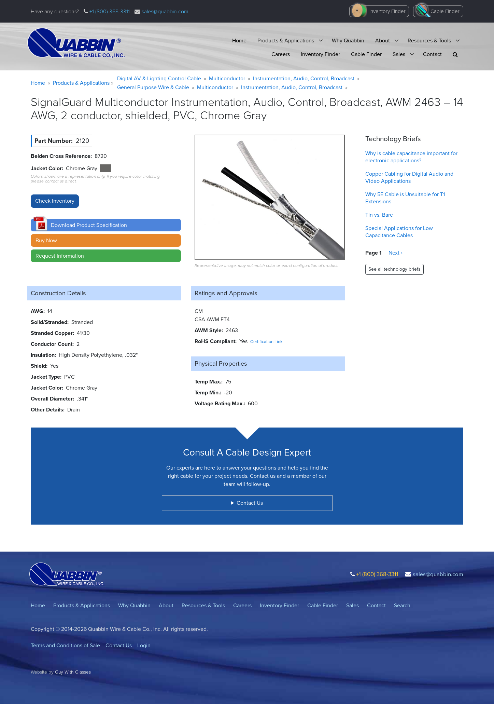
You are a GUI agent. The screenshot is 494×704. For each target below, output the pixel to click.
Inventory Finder (387, 11)
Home (239, 40)
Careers (280, 54)
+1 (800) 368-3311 (109, 11)
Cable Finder (445, 11)
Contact (432, 54)
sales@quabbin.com (165, 11)
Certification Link (266, 341)
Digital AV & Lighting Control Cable (159, 78)
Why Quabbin (348, 40)
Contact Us (118, 645)
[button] (455, 55)
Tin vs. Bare (379, 215)
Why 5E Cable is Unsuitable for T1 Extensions (405, 197)
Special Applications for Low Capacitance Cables (399, 231)
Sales (399, 54)
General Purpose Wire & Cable (153, 87)
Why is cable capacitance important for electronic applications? (411, 156)
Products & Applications (285, 40)
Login (144, 645)
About (382, 40)
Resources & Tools (429, 40)
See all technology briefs (394, 269)
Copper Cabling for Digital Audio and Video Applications (409, 177)
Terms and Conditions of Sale (65, 645)
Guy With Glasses (73, 671)
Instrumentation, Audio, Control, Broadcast (303, 78)
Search (402, 605)
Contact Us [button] (250, 503)
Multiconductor (227, 78)
